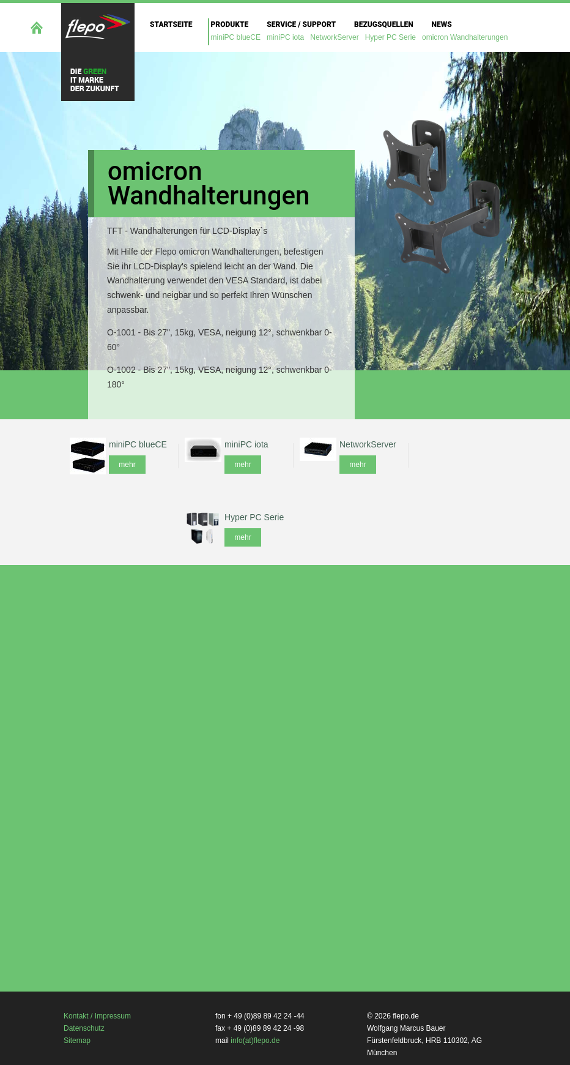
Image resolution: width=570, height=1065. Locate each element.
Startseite (171, 24)
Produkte (230, 24)
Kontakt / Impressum (97, 1016)
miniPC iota (285, 37)
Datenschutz (84, 1028)
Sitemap (77, 1040)
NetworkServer (334, 37)
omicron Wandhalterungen (465, 37)
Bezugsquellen (383, 24)
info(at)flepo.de (255, 1040)
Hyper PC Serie (390, 37)
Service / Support (301, 24)
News (442, 24)
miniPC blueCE (236, 37)
